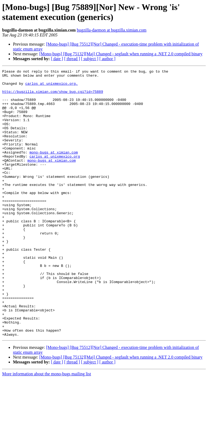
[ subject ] (89, 58)
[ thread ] (72, 58)
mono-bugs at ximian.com (53, 169)
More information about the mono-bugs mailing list (46, 427)
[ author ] (107, 58)
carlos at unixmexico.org (54, 174)
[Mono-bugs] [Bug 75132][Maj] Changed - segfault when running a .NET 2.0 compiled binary (121, 54)
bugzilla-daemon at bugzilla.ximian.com (112, 30)
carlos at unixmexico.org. (51, 86)
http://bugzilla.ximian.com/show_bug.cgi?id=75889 (52, 96)
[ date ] (57, 58)
